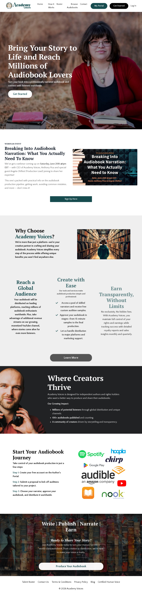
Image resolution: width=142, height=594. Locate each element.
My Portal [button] (99, 6)
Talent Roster (28, 582)
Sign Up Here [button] (71, 199)
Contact (83, 4)
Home (40, 4)
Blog (93, 582)
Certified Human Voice (109, 582)
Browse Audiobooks (72, 6)
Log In (133, 6)
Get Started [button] (119, 6)
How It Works (51, 6)
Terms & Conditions (61, 582)
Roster (60, 4)
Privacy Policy (81, 582)
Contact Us (43, 582)
